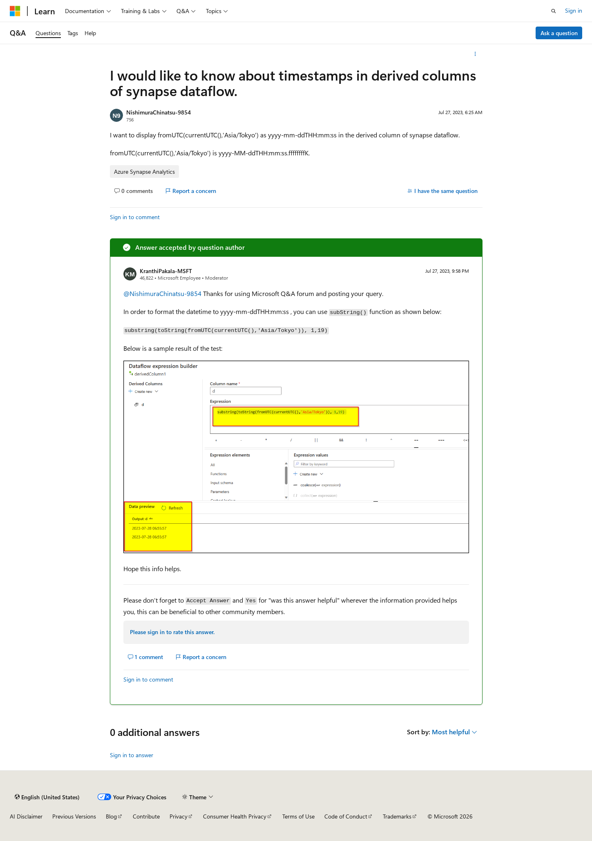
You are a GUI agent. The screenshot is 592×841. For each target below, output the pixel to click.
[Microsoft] (15, 11)
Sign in (573, 10)
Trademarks (397, 816)
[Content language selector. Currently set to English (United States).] (47, 796)
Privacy (179, 816)
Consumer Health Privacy (234, 816)
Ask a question (559, 33)
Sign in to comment (135, 217)
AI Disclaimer (26, 816)
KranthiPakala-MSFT (166, 271)
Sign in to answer (131, 755)
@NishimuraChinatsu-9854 (163, 293)
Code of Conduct (345, 816)
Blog (111, 816)
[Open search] (553, 11)
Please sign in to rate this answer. (172, 632)
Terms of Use (298, 816)
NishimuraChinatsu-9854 (158, 112)
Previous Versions (74, 816)
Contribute (146, 816)
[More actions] (475, 54)
